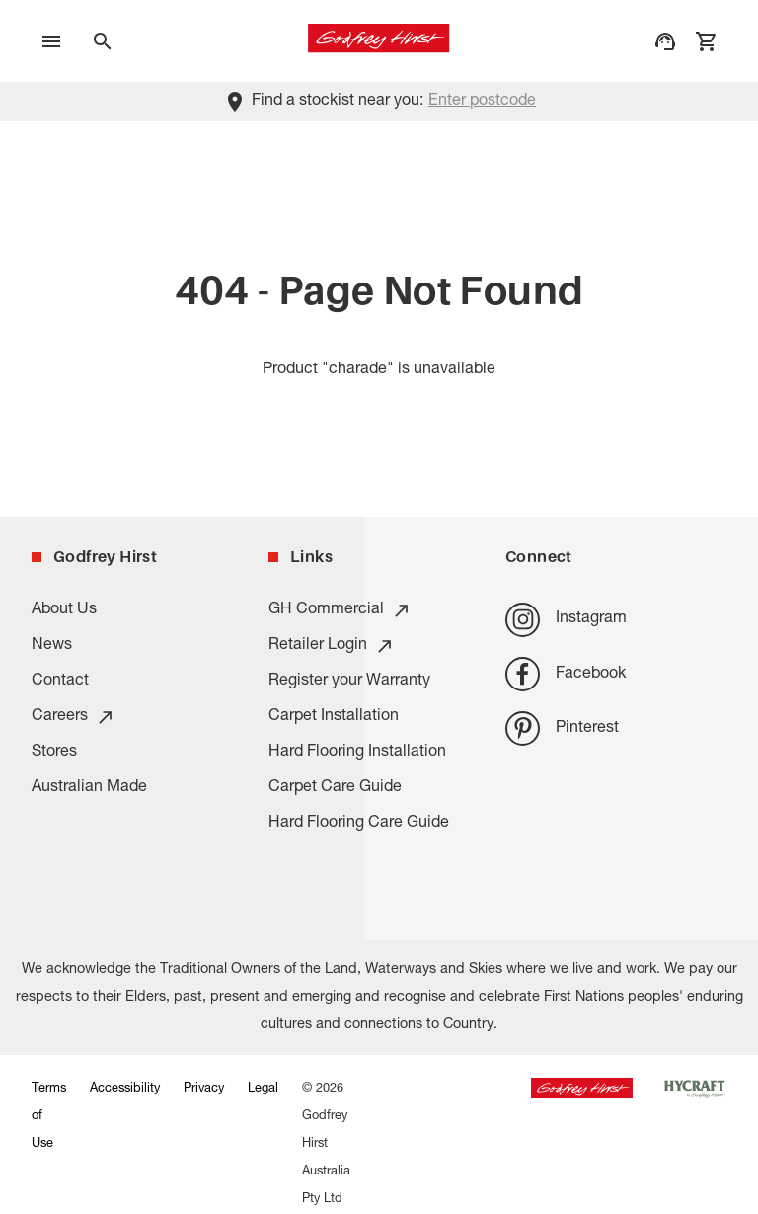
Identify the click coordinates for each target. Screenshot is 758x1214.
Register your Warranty (349, 681)
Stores (54, 753)
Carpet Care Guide (335, 788)
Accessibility (125, 1089)
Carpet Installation (333, 717)
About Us (64, 610)
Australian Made (89, 788)
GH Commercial (340, 610)
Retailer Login (331, 646)
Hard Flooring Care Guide (358, 824)
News (52, 646)
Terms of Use (49, 1117)
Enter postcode (482, 102)
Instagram (566, 620)
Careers (73, 717)
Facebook (565, 674)
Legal (263, 1089)
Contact (60, 681)
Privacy (204, 1089)
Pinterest (562, 728)
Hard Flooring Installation (357, 753)
